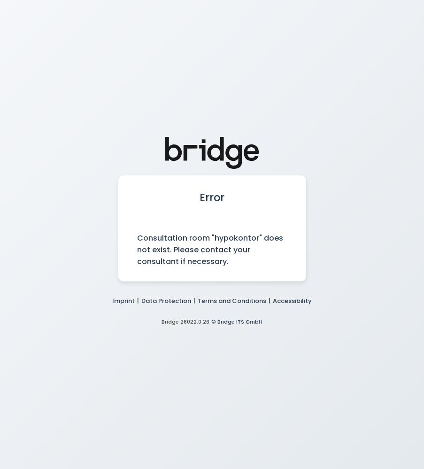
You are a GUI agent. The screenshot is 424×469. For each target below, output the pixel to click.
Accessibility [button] (292, 300)
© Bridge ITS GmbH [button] (236, 321)
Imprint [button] (123, 300)
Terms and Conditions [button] (232, 300)
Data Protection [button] (166, 300)
